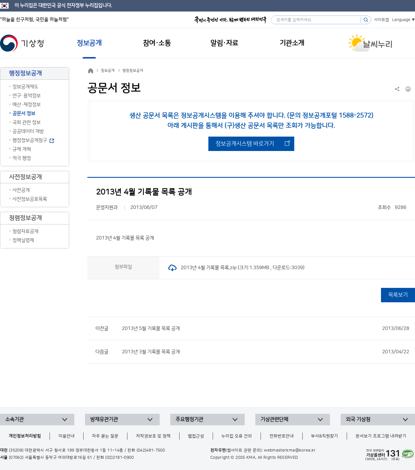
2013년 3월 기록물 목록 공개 (265, 351)
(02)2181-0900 (119, 457)
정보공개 (108, 71)
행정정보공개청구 (29, 140)
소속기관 (14, 419)
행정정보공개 (132, 71)
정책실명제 (23, 240)
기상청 (22, 43)
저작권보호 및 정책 (153, 436)
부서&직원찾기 (324, 436)
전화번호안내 (281, 436)
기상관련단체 (274, 419)
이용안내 (67, 436)
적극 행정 (21, 158)
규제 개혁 (21, 149)
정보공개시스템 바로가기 (245, 144)
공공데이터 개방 (28, 131)
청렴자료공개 (25, 231)
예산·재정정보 (26, 104)
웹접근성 (196, 436)
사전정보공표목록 (29, 199)
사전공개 (21, 190)
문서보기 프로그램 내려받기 (381, 436)
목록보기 (398, 295)
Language (401, 20)
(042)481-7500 (151, 450)
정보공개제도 (25, 86)
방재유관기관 (104, 419)
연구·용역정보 (26, 95)
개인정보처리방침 (25, 436)
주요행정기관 (189, 419)
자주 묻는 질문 (105, 436)
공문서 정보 (23, 113)
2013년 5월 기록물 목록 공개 (265, 328)
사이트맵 (381, 20)
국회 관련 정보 (26, 122)
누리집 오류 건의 (236, 436)
